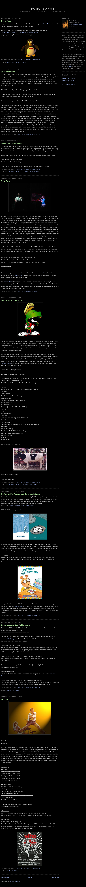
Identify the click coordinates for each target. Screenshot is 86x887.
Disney (9, 62)
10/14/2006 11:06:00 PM (24, 482)
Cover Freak (6, 21)
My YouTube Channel (68, 78)
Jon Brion (33, 484)
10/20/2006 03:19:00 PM (24, 169)
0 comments (36, 59)
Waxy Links (18, 275)
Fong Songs (43, 8)
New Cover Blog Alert (19, 62)
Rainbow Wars (7, 282)
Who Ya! (4, 699)
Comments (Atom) (14, 881)
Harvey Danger (35, 171)
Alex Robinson (18, 606)
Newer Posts (5, 877)
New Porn (5, 181)
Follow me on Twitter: (68, 84)
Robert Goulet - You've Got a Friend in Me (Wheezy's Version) (19, 32)
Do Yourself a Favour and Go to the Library (20, 494)
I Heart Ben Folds (13, 690)
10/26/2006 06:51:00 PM (24, 134)
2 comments (36, 482)
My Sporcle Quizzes (68, 80)
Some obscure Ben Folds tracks (15, 625)
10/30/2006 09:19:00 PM (24, 59)
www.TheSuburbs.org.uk (8, 639)
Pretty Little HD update (11, 144)
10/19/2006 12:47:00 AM (24, 291)
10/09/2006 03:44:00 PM (24, 687)
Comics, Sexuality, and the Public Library (21, 505)
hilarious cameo (6, 363)
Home (30, 877)
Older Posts (55, 877)
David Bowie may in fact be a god (18, 171)
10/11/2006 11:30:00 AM (24, 615)
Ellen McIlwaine (8, 72)
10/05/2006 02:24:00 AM (24, 868)
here (53, 151)
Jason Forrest (12, 870)
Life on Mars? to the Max (12, 301)
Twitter (70, 66)
